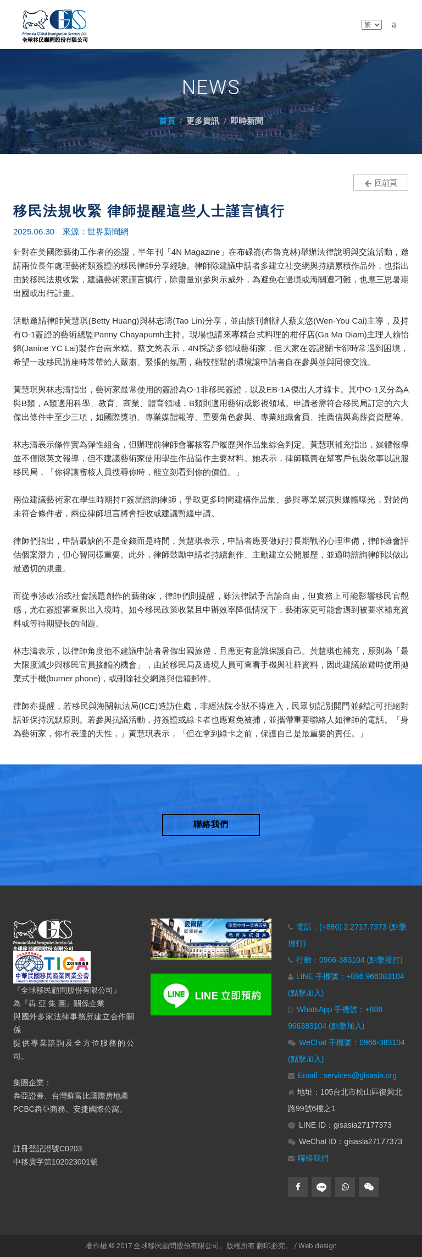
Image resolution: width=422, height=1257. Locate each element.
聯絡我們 (313, 1158)
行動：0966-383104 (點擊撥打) (349, 959)
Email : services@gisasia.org (347, 1075)
